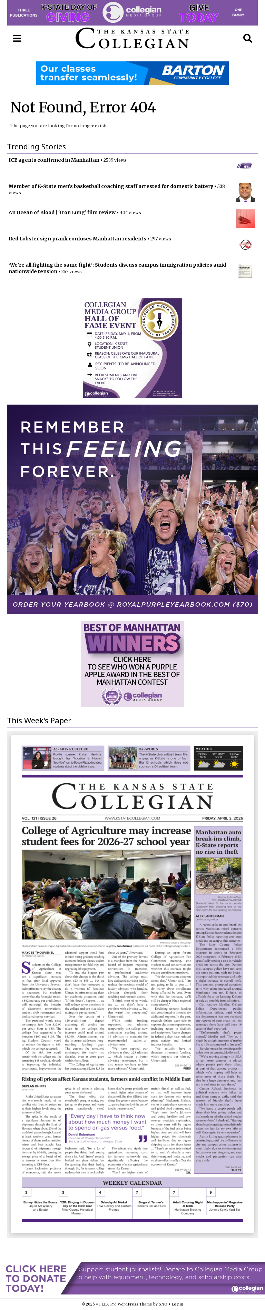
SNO (163, 1304)
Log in (177, 1304)
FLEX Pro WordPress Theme (125, 1304)
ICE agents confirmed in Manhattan (54, 160)
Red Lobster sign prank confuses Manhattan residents (77, 239)
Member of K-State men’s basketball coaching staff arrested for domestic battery (111, 186)
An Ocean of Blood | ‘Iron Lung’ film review (62, 212)
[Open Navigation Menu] (17, 39)
